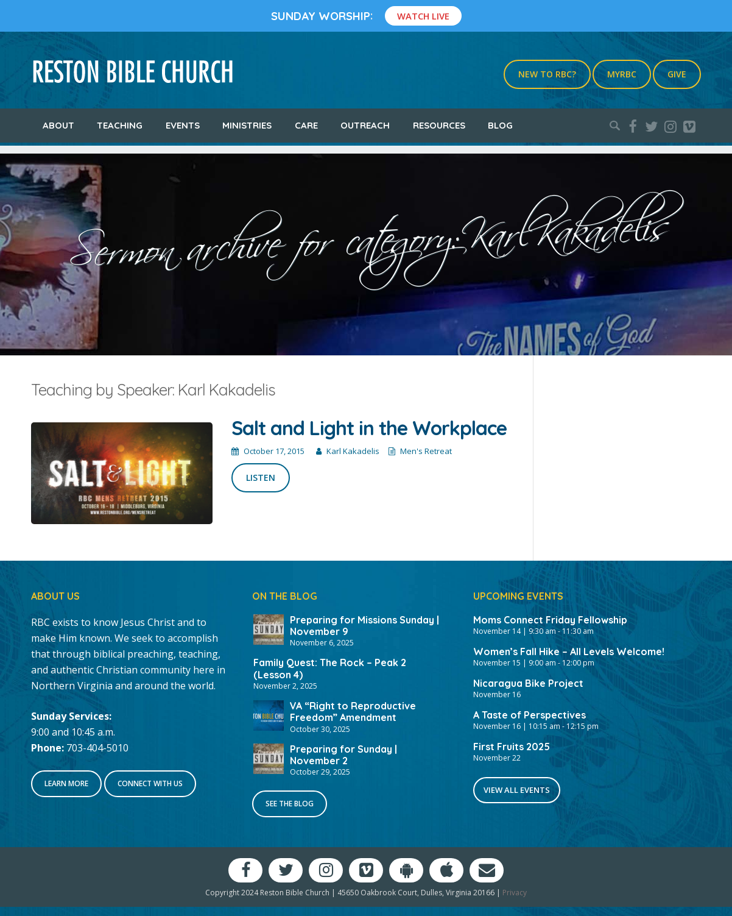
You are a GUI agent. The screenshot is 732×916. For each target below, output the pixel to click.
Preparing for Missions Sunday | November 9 (364, 625)
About (58, 125)
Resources (439, 125)
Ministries (247, 125)
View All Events (517, 789)
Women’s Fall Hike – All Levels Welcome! (568, 651)
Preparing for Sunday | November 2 (343, 755)
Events (183, 125)
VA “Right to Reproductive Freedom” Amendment (353, 711)
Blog (500, 125)
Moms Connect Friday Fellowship (550, 620)
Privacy (514, 892)
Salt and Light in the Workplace (369, 428)
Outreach (365, 125)
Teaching (120, 125)
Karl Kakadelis (352, 451)
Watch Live (423, 16)
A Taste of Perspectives (529, 715)
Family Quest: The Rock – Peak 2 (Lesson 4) (329, 668)
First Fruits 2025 (511, 746)
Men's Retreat (426, 451)
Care (306, 125)
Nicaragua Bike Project (528, 683)
